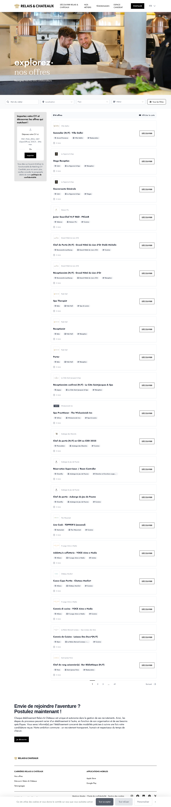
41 (115, 684)
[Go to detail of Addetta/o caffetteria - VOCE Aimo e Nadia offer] (104, 553)
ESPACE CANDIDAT (118, 6)
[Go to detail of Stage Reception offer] (104, 161)
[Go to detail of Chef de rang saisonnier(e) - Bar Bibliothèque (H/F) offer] (104, 665)
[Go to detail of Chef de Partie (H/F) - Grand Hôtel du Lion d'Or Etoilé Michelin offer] (104, 245)
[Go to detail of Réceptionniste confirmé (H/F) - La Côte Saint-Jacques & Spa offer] (104, 385)
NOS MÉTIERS (87, 6)
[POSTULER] (137, 6)
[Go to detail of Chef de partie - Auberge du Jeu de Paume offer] (104, 497)
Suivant (151, 684)
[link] (146, 133)
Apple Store (91, 778)
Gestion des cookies (116, 796)
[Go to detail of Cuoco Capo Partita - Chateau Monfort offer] (104, 581)
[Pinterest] (149, 796)
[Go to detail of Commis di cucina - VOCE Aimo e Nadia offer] (104, 609)
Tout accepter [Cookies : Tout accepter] (105, 801)
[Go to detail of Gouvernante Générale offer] (104, 189)
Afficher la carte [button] (147, 115)
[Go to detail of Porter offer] (104, 357)
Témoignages (19, 785)
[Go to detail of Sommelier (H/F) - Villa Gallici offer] (104, 133)
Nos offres (18, 776)
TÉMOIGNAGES (102, 6)
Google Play (91, 783)
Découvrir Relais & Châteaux (25, 781)
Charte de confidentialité (96, 796)
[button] (154, 6)
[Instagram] (132, 796)
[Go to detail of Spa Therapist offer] (104, 301)
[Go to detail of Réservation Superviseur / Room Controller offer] (104, 469)
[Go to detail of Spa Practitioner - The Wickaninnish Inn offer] (104, 413)
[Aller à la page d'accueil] (34, 6)
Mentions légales (78, 796)
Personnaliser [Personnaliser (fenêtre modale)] (143, 801)
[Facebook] (137, 796)
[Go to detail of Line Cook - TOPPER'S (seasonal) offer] (104, 525)
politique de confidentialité (33, 176)
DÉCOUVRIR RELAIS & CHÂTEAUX (69, 6)
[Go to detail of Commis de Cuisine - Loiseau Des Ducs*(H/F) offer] (104, 637)
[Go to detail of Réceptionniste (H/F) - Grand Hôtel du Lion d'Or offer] (104, 273)
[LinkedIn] (143, 796)
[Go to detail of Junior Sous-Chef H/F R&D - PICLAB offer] (104, 217)
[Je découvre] (21, 739)
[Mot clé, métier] (22, 102)
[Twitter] (155, 796)
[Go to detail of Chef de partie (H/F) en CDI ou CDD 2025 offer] (104, 441)
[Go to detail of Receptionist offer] (104, 329)
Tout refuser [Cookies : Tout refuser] (124, 801)
